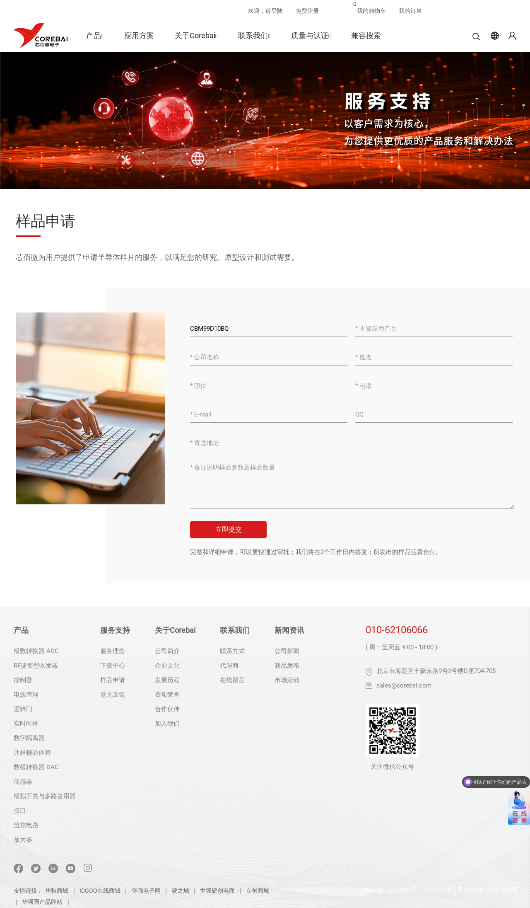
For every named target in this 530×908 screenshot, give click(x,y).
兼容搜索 (366, 35)
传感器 (23, 781)
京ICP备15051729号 (490, 889)
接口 (20, 810)
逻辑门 (23, 709)
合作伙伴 (167, 709)
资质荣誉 (167, 694)
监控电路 (26, 825)
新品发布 (287, 665)
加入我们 (167, 723)
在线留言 (232, 680)
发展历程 (167, 680)
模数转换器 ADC (36, 651)
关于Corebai (196, 35)
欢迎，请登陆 (265, 10)
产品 (94, 35)
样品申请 (112, 680)
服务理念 (112, 651)
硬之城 (180, 890)
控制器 (23, 680)
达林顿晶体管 (32, 752)
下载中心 (112, 665)
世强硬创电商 (217, 890)
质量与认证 (310, 35)
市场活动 (287, 680)
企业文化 (167, 665)
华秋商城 (56, 890)
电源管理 (26, 694)
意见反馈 (112, 694)
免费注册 (307, 10)
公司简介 (167, 651)
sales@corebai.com (403, 685)
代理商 (229, 665)
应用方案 (139, 35)
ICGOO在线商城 (100, 890)
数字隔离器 (29, 738)
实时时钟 (26, 723)
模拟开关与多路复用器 (45, 796)
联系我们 (254, 35)
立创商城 (257, 890)
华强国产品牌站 (42, 901)
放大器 (23, 839)
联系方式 (232, 651)
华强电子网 (146, 890)
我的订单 (410, 10)
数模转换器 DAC (36, 767)
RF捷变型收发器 (36, 665)
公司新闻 (287, 651)
